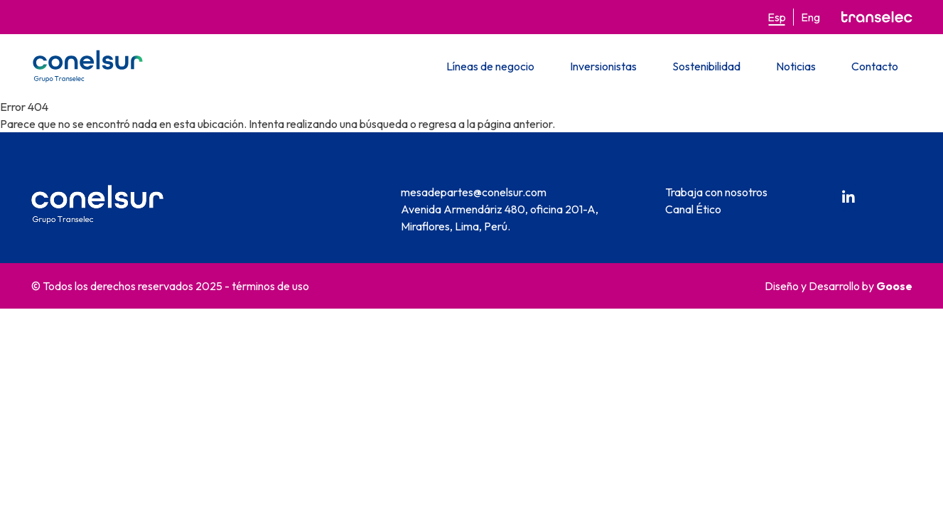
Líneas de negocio (490, 66)
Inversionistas (603, 66)
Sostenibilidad (706, 66)
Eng (810, 17)
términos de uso (270, 286)
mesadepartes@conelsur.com (473, 192)
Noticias (796, 66)
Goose (894, 286)
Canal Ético (693, 209)
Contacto (874, 66)
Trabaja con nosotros (716, 192)
